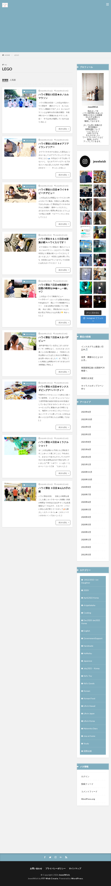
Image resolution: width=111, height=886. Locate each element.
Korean (87, 691)
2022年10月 (86, 419)
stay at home (89, 736)
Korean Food (89, 698)
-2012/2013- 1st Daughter (89, 581)
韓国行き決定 (87, 378)
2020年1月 (86, 539)
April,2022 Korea (91, 597)
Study (86, 743)
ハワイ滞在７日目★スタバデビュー (53, 339)
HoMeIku (88, 653)
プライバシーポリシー (55, 868)
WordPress (77, 878)
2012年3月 (86, 554)
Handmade (88, 646)
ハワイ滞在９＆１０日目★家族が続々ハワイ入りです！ (53, 240)
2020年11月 (86, 472)
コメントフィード (89, 791)
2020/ (86, 590)
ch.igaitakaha (89, 605)
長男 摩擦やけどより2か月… (92, 358)
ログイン (85, 776)
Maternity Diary (91, 728)
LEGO (16, 55)
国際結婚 (88, 751)
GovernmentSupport (93, 638)
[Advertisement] (55, 29)
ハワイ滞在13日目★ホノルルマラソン (53, 96)
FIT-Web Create (49, 878)
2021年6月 (86, 449)
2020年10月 (86, 479)
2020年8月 (86, 487)
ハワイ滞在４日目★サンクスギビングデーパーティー (53, 388)
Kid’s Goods (89, 683)
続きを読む (63, 129)
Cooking (87, 613)
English (87, 631)
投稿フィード (87, 784)
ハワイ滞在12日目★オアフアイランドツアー (53, 145)
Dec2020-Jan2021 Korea (90, 622)
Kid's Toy (88, 676)
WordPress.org (88, 799)
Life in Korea (89, 721)
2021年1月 (86, 464)
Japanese (88, 661)
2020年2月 (86, 532)
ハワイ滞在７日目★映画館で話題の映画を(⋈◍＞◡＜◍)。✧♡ (53, 288)
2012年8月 (86, 547)
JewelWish (64, 875)
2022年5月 (86, 427)
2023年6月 (86, 412)
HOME (7, 55)
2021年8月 (86, 442)
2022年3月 (86, 434)
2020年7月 (86, 494)
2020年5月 (86, 509)
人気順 (13, 80)
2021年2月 (86, 457)
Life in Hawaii (30, 91)
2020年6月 (86, 502)
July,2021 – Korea (91, 668)
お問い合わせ (36, 868)
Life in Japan (89, 713)
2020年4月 (86, 517)
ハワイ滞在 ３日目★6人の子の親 (54, 490)
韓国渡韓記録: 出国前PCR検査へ (92, 369)
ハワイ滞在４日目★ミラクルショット (53, 444)
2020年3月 (86, 524)
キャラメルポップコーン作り (92, 387)
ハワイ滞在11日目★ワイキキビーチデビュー (53, 191)
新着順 (5, 80)
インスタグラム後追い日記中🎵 (92, 348)
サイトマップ (75, 868)
